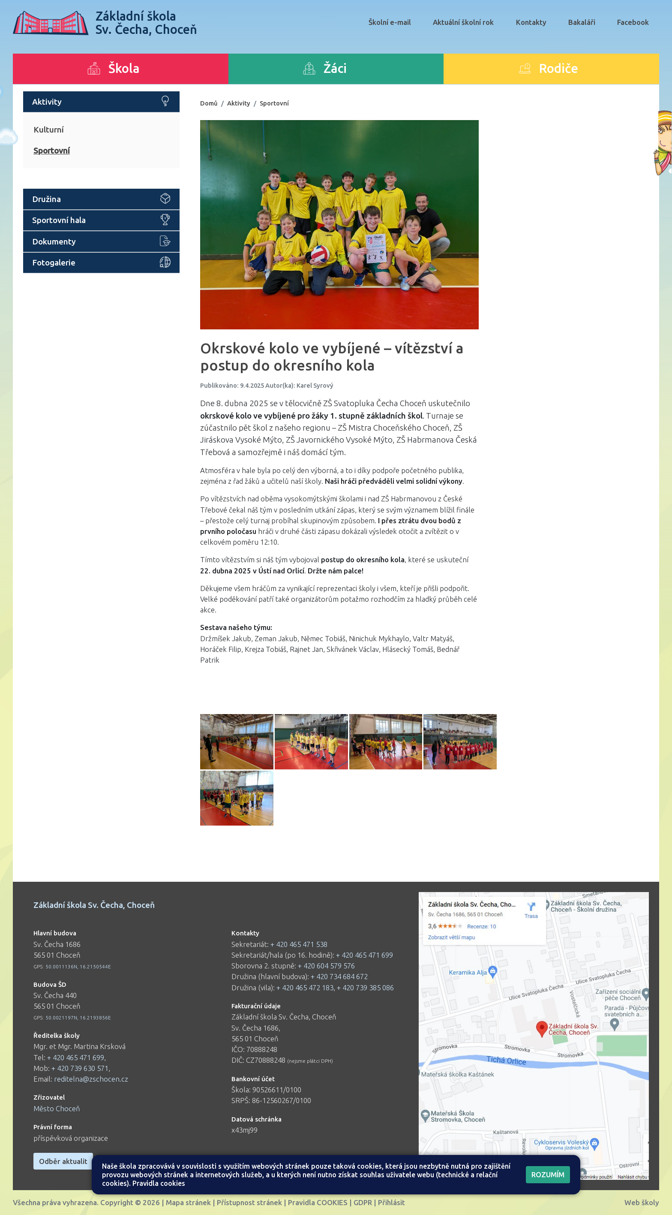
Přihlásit (391, 1202)
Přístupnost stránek (249, 1202)
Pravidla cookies (158, 1183)
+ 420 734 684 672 (339, 976)
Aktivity (238, 103)
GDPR (363, 1202)
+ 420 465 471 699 (75, 1057)
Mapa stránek (188, 1202)
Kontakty (531, 22)
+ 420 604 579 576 (326, 966)
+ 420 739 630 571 (79, 1068)
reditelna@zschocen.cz (91, 1079)
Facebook (633, 22)
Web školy (641, 1202)
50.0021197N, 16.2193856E (78, 1017)
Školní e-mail (390, 22)
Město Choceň (56, 1108)
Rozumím (547, 1174)
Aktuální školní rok (463, 22)
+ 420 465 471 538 (298, 944)
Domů (209, 103)
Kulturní (48, 129)
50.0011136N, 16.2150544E (78, 966)
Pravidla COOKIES (318, 1202)
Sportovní (51, 150)
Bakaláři (581, 22)
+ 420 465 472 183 (304, 987)
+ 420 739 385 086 (365, 987)
